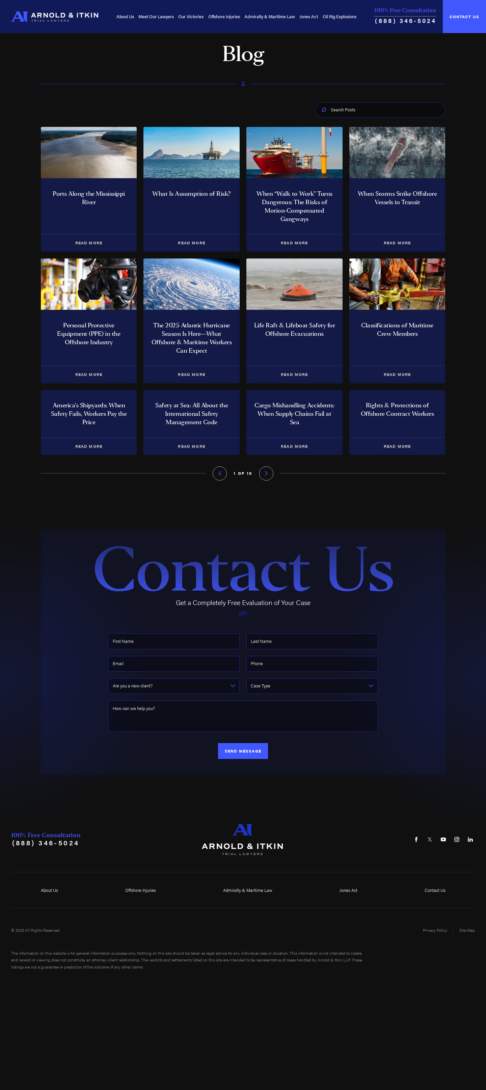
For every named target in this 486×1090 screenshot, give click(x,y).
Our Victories (191, 16)
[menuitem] (125, 16)
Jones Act (308, 16)
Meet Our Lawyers (156, 16)
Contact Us (465, 16)
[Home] (54, 16)
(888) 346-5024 (405, 20)
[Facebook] (416, 839)
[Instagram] (456, 839)
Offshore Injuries (224, 16)
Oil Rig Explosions (339, 16)
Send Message (243, 751)
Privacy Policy (435, 930)
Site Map (467, 930)
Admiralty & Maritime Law (269, 16)
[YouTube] (443, 839)
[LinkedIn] (470, 839)
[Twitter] (429, 839)
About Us (125, 16)
